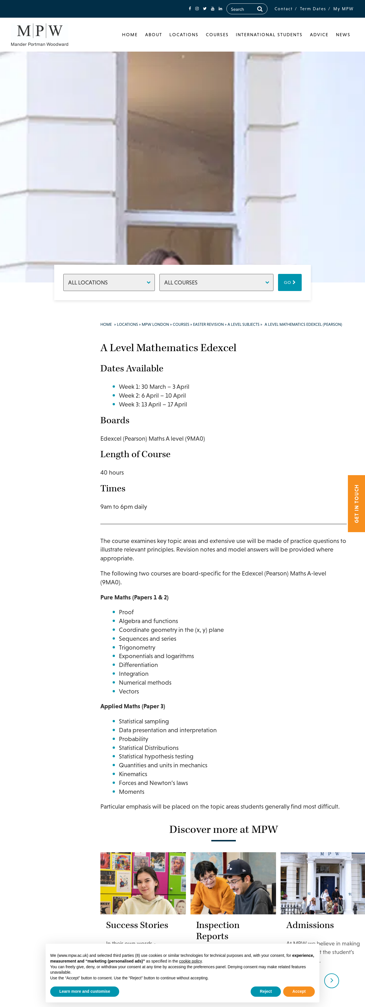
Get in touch (357, 503)
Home (130, 34)
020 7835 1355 (42, 350)
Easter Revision (208, 324)
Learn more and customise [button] (84, 991)
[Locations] (109, 282)
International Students (269, 34)
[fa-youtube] (212, 9)
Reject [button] (266, 991)
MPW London (155, 324)
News (343, 34)
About (153, 34)
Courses (217, 34)
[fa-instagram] (197, 9)
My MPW (343, 8)
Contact (284, 8)
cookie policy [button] (190, 961)
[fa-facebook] (190, 9)
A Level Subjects (243, 324)
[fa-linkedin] (220, 9)
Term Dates (313, 8)
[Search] (260, 9)
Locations (183, 34)
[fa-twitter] (205, 9)
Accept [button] (299, 991)
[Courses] (216, 282)
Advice (319, 34)
